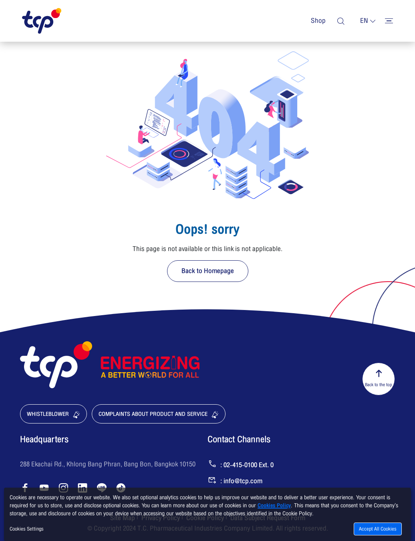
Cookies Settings (27, 529)
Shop (318, 21)
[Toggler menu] (389, 21)
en (364, 21)
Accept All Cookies (378, 529)
